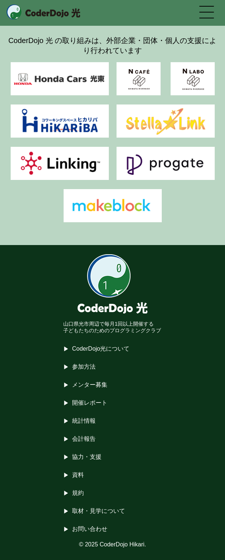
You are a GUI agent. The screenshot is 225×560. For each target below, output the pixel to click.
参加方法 (84, 367)
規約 (78, 493)
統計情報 (84, 421)
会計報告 (84, 439)
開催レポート (89, 403)
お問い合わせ (89, 529)
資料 (78, 475)
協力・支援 (86, 457)
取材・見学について (98, 511)
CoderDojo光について (100, 348)
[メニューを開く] (206, 13)
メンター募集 (89, 385)
